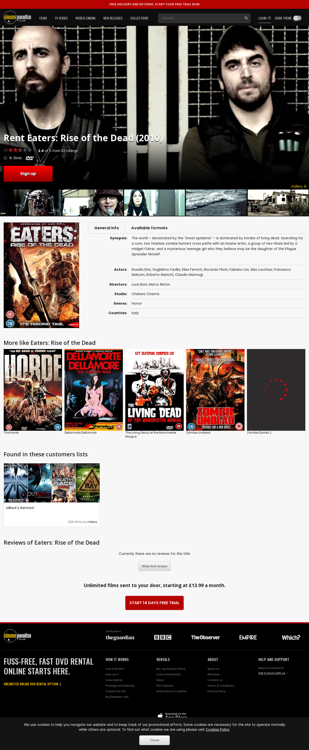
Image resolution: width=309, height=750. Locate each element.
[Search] (200, 18)
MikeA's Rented (20, 507)
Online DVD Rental (168, 674)
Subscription (114, 680)
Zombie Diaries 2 (259, 432)
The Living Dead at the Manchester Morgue (150, 434)
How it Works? (115, 669)
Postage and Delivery (120, 686)
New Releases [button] (112, 17)
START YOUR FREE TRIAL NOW (154, 4)
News (160, 680)
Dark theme (283, 17)
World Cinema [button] (85, 17)
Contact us (215, 680)
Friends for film (116, 691)
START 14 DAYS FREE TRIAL (154, 603)
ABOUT (213, 659)
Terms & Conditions (220, 686)
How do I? (112, 674)
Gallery (299, 186)
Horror (137, 303)
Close (154, 740)
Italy (135, 313)
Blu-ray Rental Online (170, 669)
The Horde (11, 432)
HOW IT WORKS (117, 659)
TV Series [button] (61, 17)
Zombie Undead (198, 432)
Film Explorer (164, 686)
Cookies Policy (218, 729)
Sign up (28, 173)
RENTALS (163, 659)
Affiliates (213, 674)
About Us (213, 669)
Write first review (155, 566)
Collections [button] (139, 17)
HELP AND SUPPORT (273, 659)
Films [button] (43, 17)
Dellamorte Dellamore (80, 432)
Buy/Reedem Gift (117, 697)
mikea (92, 522)
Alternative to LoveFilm (171, 691)
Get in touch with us (271, 673)
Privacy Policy (216, 691)
